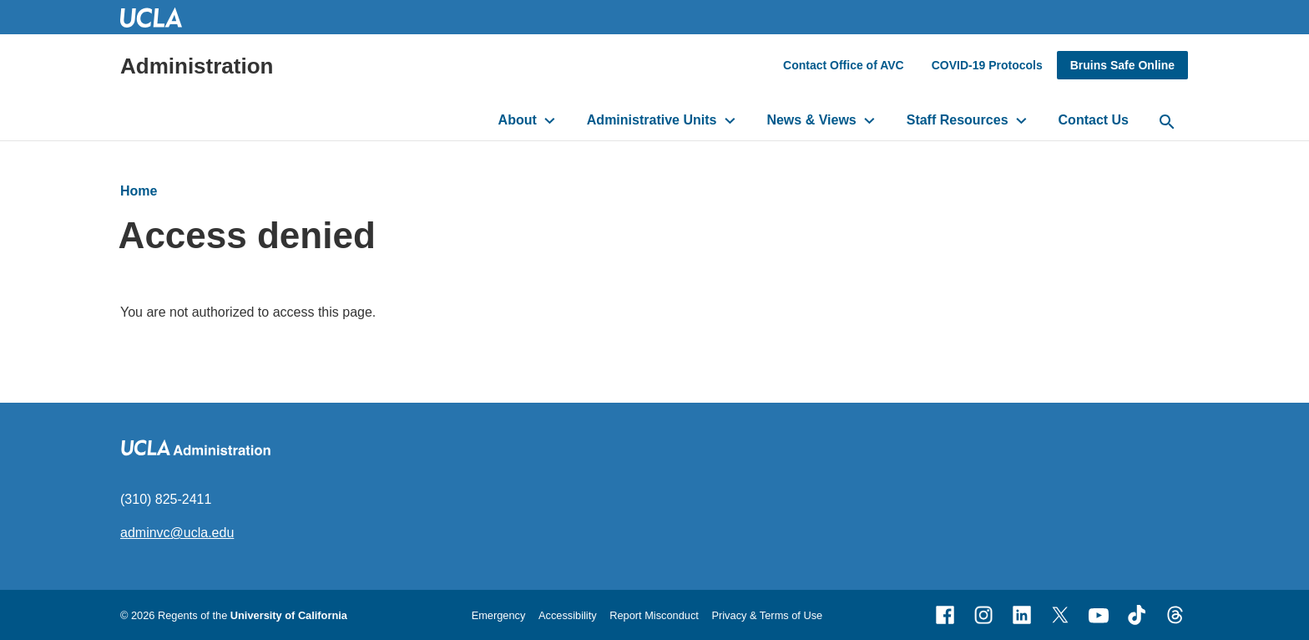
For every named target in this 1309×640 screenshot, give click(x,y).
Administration (196, 66)
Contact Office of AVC (843, 65)
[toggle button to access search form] (1167, 122)
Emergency (499, 615)
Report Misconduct (654, 615)
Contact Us (1094, 120)
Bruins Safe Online (1122, 65)
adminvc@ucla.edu (177, 533)
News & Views (811, 120)
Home (138, 191)
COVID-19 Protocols (987, 65)
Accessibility (567, 615)
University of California (288, 615)
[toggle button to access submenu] (550, 120)
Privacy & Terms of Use (766, 615)
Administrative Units (652, 120)
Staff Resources (957, 120)
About (517, 120)
